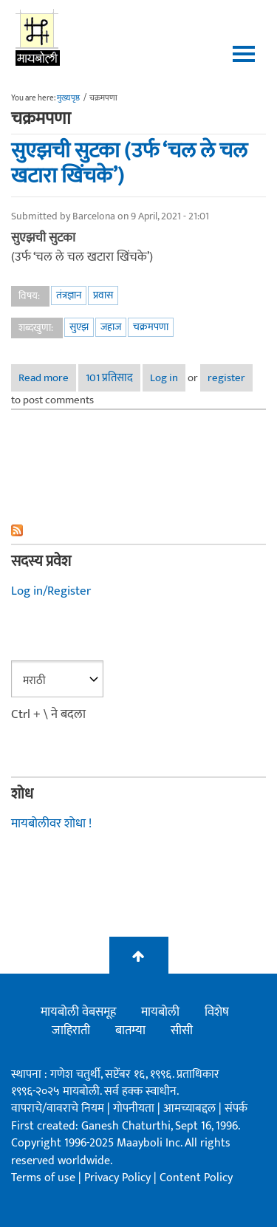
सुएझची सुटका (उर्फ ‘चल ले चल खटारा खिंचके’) (129, 163)
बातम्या (130, 1030)
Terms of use (43, 1178)
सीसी (182, 1030)
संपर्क (236, 1108)
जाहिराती (71, 1030)
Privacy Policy (119, 1178)
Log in (164, 378)
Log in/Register (51, 591)
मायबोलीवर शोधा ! (51, 823)
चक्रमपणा (150, 326)
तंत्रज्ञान (68, 295)
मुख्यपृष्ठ (68, 98)
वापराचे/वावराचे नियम (57, 1108)
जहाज (110, 326)
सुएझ (79, 326)
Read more (47, 380)
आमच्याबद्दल (191, 1108)
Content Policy (196, 1178)
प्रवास (103, 295)
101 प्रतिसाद (109, 378)
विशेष (217, 1012)
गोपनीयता (135, 1108)
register (226, 378)
